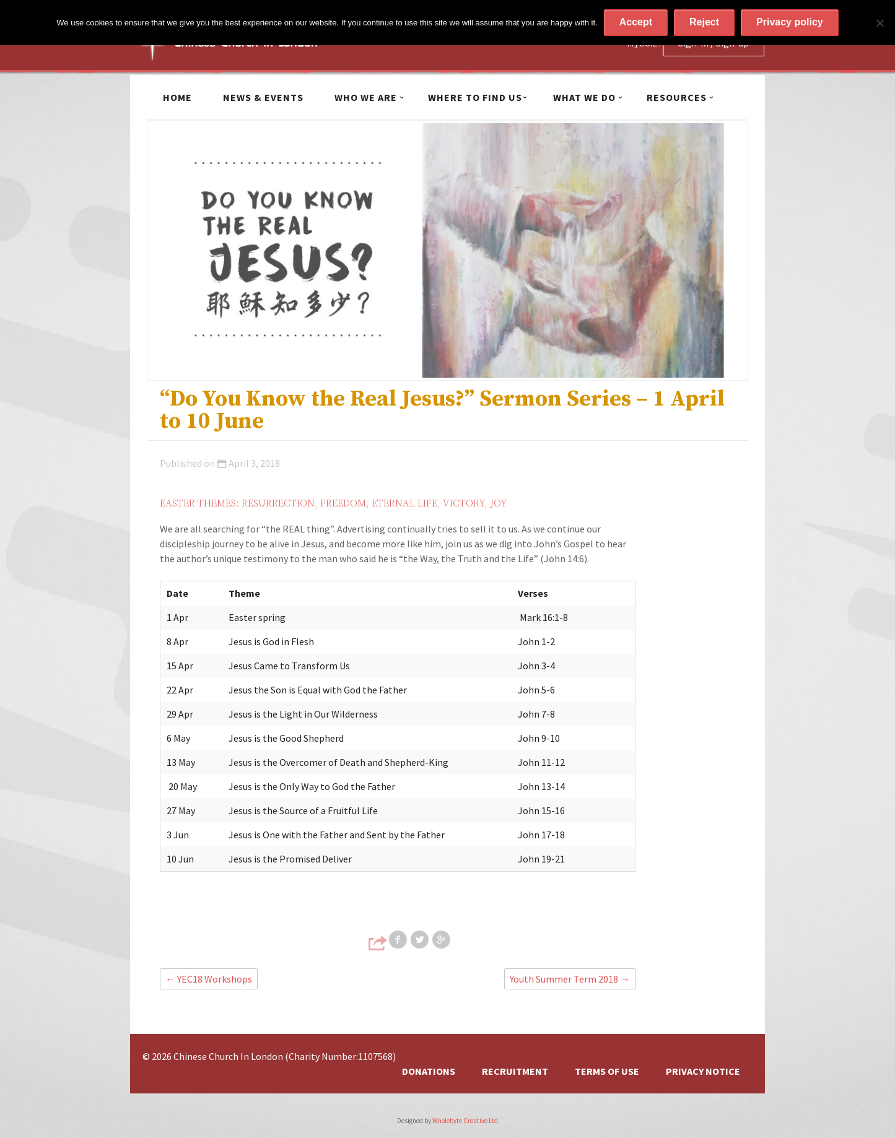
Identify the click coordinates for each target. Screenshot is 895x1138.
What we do (584, 97)
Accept (635, 22)
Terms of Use (607, 1071)
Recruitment (515, 1071)
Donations (428, 1071)
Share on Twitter (420, 940)
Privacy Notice (703, 1071)
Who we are (365, 97)
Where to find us (475, 97)
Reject (704, 22)
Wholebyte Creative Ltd (465, 1120)
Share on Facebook (399, 940)
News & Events (263, 97)
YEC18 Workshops (208, 979)
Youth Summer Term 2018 (570, 979)
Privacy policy (789, 22)
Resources (677, 97)
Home (177, 97)
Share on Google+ (442, 940)
